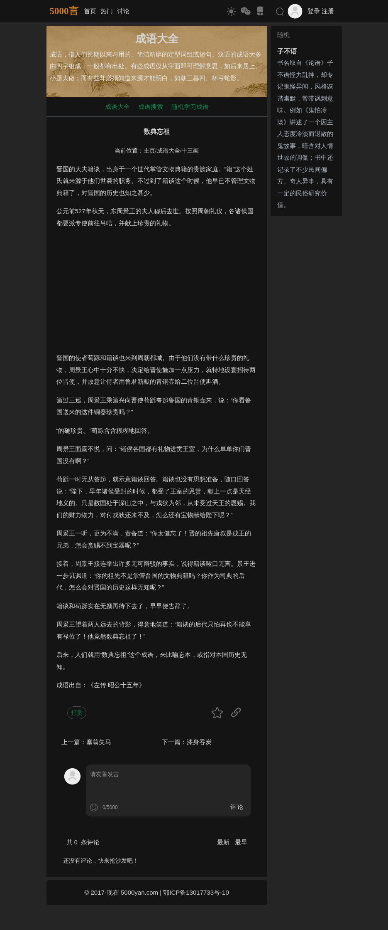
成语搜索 (150, 106)
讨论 (123, 11)
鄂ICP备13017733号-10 (196, 892)
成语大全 (117, 106)
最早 (241, 842)
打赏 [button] (77, 712)
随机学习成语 (190, 106)
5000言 (64, 11)
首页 (90, 11)
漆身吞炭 (199, 741)
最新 (224, 842)
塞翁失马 (98, 741)
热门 (106, 11)
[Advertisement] (156, 294)
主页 (149, 151)
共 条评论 (83, 842)
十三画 (190, 151)
